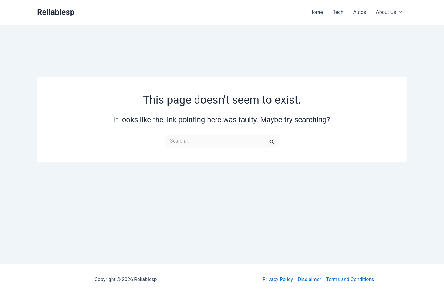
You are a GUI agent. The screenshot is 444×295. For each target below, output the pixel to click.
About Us (389, 12)
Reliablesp (55, 12)
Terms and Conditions (350, 279)
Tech (338, 12)
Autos (359, 12)
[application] (399, 12)
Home (316, 12)
